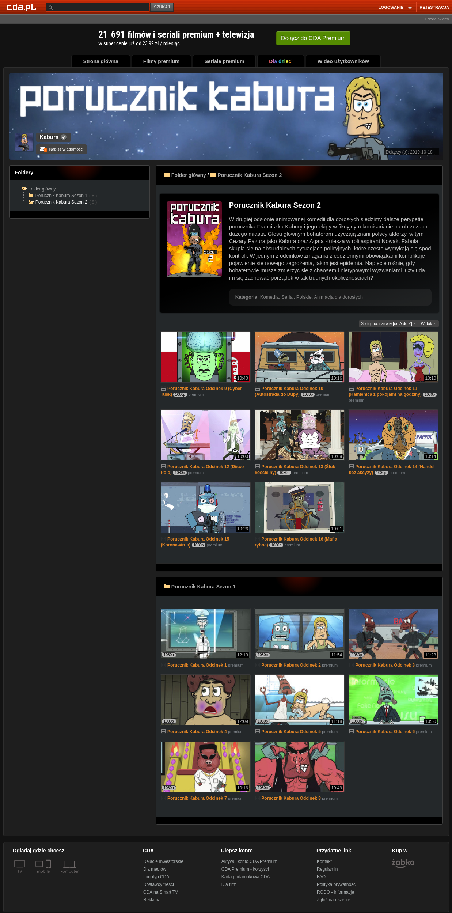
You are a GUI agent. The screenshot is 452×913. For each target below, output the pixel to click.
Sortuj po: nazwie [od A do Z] (388, 323)
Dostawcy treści (158, 884)
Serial (287, 297)
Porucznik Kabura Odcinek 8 (291, 798)
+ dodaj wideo (436, 19)
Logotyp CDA (156, 876)
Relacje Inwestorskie (163, 861)
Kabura (49, 137)
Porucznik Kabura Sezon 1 (203, 587)
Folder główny (188, 175)
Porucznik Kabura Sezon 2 (249, 175)
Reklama (151, 899)
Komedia (269, 297)
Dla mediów (154, 869)
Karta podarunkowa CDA (245, 876)
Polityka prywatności (337, 884)
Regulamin (327, 869)
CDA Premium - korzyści (245, 869)
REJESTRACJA (434, 7)
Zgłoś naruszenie (333, 899)
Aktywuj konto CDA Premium (249, 861)
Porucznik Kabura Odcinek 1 (197, 665)
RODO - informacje (335, 892)
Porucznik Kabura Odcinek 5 (291, 731)
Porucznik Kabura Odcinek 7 (197, 798)
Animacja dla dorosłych (338, 297)
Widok (428, 323)
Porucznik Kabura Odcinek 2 (291, 665)
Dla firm (228, 884)
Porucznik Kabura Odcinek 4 (197, 731)
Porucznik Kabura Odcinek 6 (385, 731)
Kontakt (324, 861)
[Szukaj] (97, 7)
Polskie (304, 297)
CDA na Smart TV (160, 892)
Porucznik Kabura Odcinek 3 (385, 665)
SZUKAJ (162, 7)
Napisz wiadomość (61, 149)
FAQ (321, 876)
